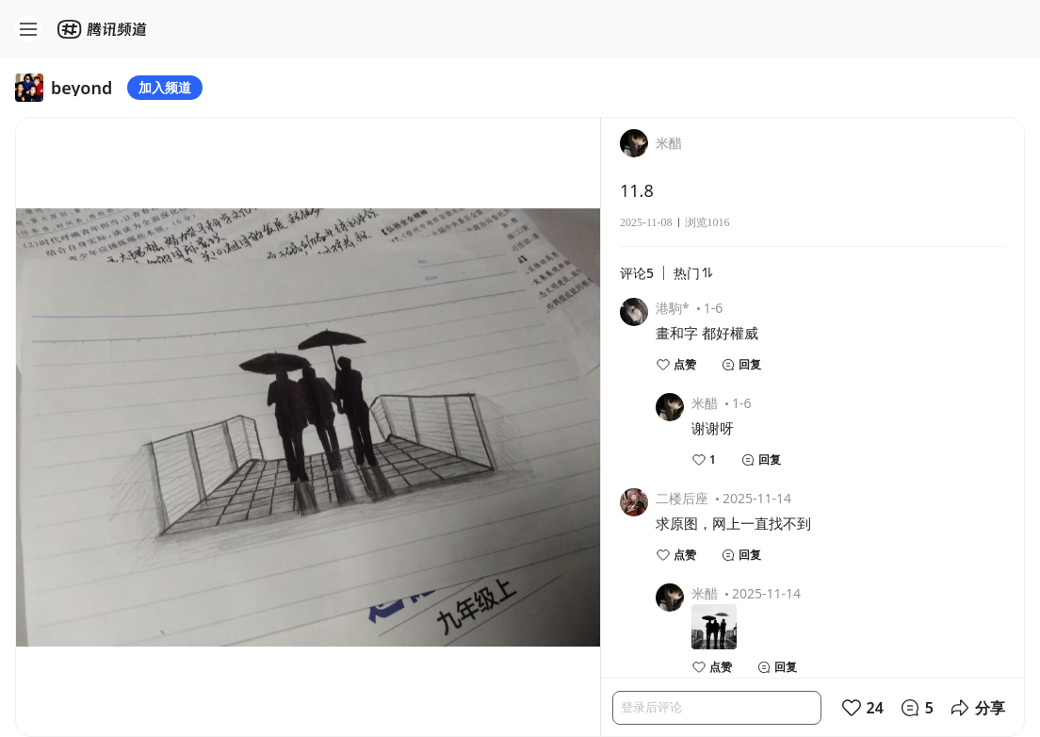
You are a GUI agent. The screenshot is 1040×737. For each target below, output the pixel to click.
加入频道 (164, 87)
